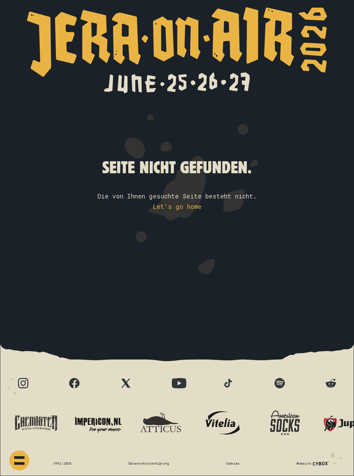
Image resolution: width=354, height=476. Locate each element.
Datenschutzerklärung (148, 463)
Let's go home (177, 207)
